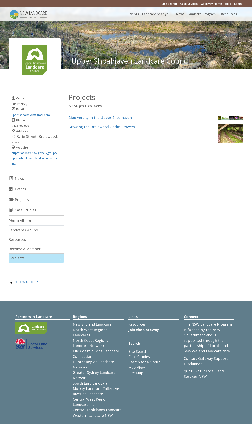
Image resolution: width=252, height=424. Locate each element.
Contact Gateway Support (206, 358)
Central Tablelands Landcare (97, 409)
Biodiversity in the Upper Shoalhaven (100, 117)
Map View (136, 367)
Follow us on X (26, 281)
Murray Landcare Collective (96, 388)
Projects (18, 258)
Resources (17, 239)
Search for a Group (144, 362)
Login (238, 4)
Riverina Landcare (88, 394)
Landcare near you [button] (156, 14)
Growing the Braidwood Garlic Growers (102, 126)
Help (228, 4)
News (180, 14)
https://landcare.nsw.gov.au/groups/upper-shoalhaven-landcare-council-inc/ (34, 158)
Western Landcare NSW (93, 415)
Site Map (135, 372)
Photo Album (20, 220)
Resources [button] (229, 14)
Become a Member (25, 248)
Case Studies (189, 4)
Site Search (169, 4)
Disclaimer (193, 363)
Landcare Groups (23, 230)
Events (134, 14)
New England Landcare (92, 324)
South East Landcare (90, 383)
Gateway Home (211, 4)
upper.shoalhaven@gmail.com (31, 115)
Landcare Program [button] (202, 14)
